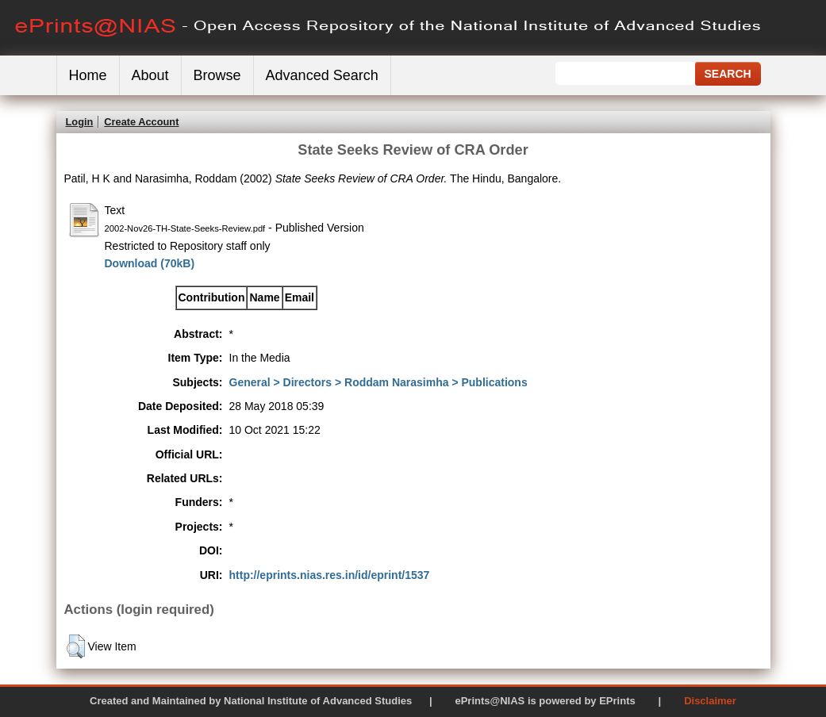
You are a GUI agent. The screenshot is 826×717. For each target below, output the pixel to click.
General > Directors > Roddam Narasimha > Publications (378, 382)
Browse (217, 75)
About (150, 75)
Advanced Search (322, 75)
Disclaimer (710, 701)
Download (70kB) (150, 263)
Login (80, 122)
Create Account (141, 122)
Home (88, 75)
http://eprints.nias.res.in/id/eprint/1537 (329, 575)
